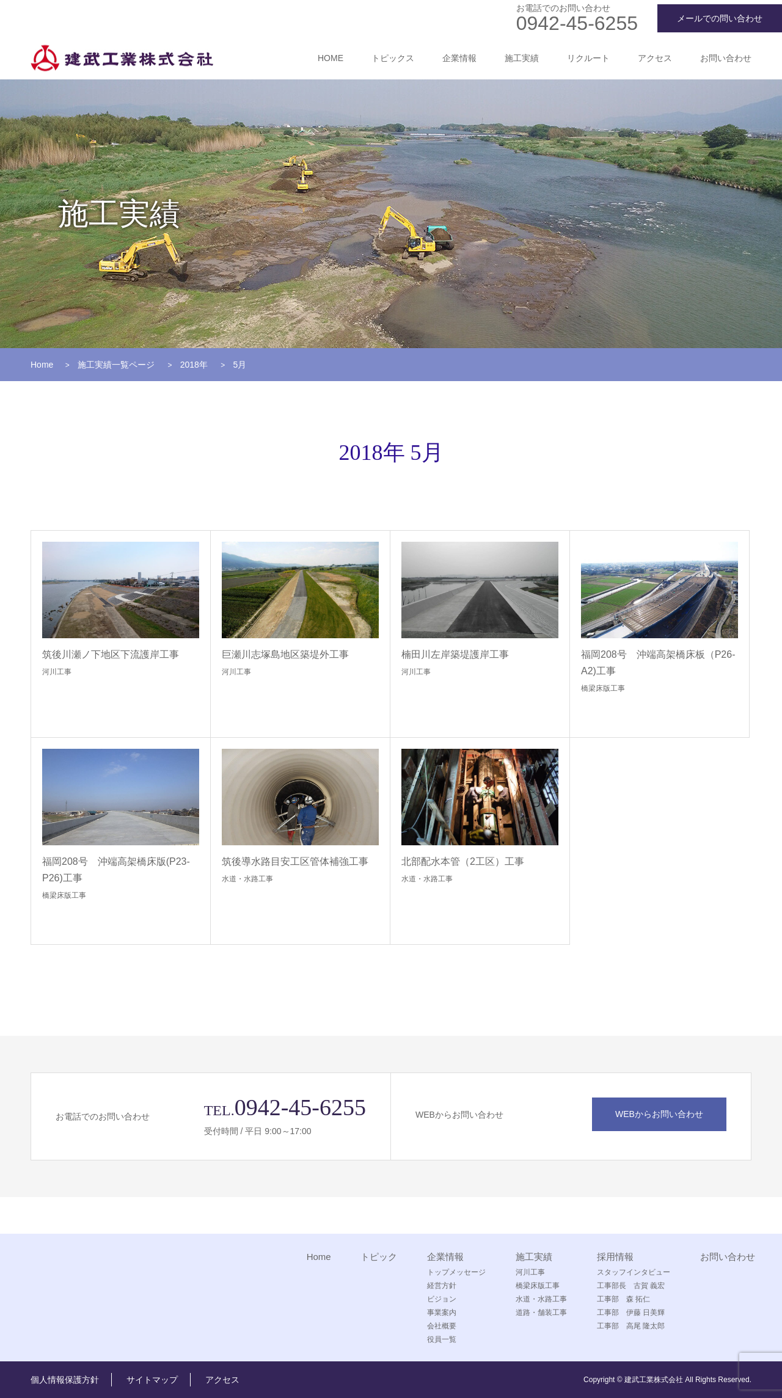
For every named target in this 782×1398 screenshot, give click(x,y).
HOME (330, 58)
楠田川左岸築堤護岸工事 (455, 654)
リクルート (588, 58)
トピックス (392, 58)
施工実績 (522, 58)
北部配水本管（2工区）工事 (462, 861)
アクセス (655, 58)
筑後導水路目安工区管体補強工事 (295, 861)
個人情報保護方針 (65, 1380)
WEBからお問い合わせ (659, 1114)
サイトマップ (152, 1380)
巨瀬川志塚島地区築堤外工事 (285, 654)
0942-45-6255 (577, 23)
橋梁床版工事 (603, 688)
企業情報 (459, 58)
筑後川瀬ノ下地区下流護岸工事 (110, 654)
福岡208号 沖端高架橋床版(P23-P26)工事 (116, 869)
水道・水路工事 (247, 879)
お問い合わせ (725, 58)
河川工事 (56, 672)
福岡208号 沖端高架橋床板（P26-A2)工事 (658, 662)
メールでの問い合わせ (719, 18)
